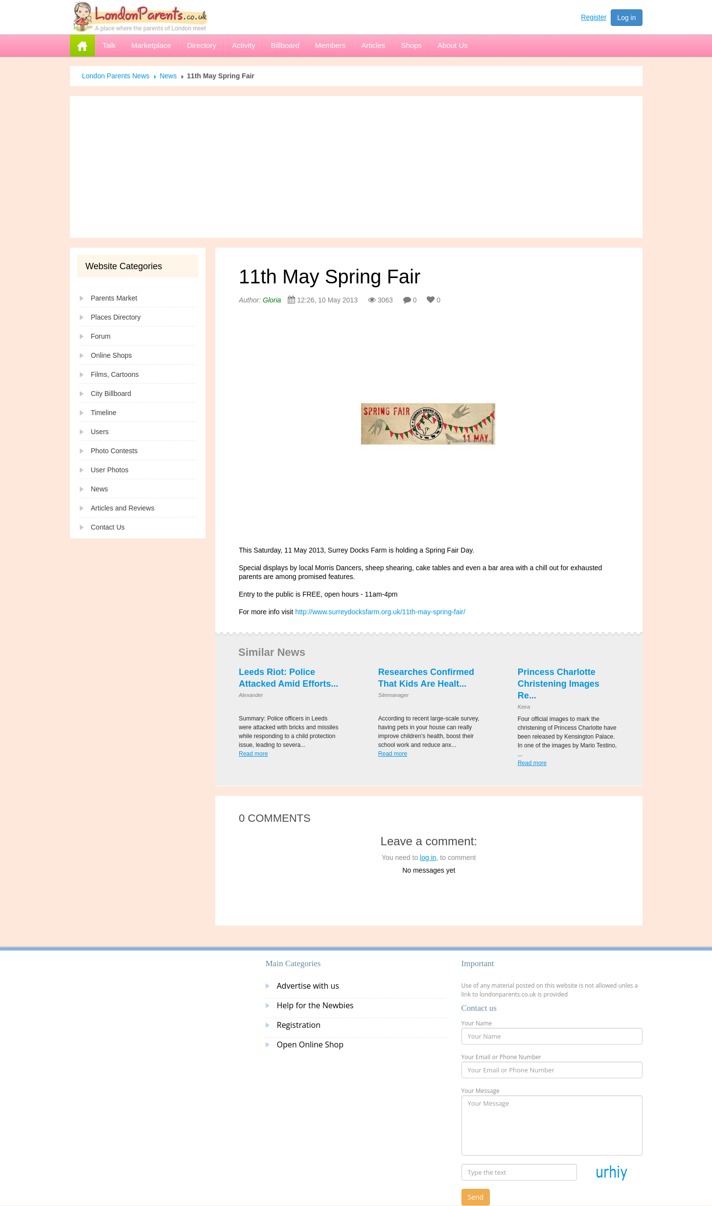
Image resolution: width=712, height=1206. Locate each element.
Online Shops (111, 355)
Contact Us (108, 527)
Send (476, 1197)
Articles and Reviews (123, 508)
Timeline (103, 413)
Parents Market (114, 298)
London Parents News (116, 76)
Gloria (272, 300)
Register (593, 17)
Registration (299, 1024)
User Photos (110, 470)
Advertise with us (308, 985)
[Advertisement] (356, 166)
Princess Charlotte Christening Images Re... (558, 683)
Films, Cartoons (115, 374)
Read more (253, 753)
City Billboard (111, 393)
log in (428, 857)
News (168, 76)
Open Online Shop (310, 1044)
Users (100, 432)
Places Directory (116, 317)
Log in (626, 18)
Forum (101, 336)
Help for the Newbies (315, 1005)
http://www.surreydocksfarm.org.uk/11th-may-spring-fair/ (380, 612)
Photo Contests (114, 451)
